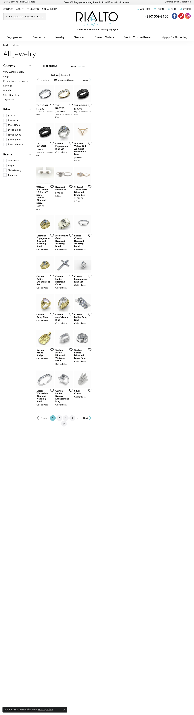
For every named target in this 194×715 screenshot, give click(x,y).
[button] (143, 8)
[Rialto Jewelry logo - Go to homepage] (97, 20)
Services (79, 37)
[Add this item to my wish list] (84, 138)
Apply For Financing (174, 37)
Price (6, 109)
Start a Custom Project (138, 37)
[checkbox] (9, 115)
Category (9, 65)
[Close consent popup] (64, 710)
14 (127, 613)
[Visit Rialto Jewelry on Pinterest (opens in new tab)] (181, 16)
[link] (8, 8)
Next (184, 80)
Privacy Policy (45, 709)
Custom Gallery (104, 37)
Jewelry (59, 37)
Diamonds (38, 37)
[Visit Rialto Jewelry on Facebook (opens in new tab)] (174, 16)
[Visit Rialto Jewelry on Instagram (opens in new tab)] (188, 16)
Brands (8, 154)
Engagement (15, 37)
